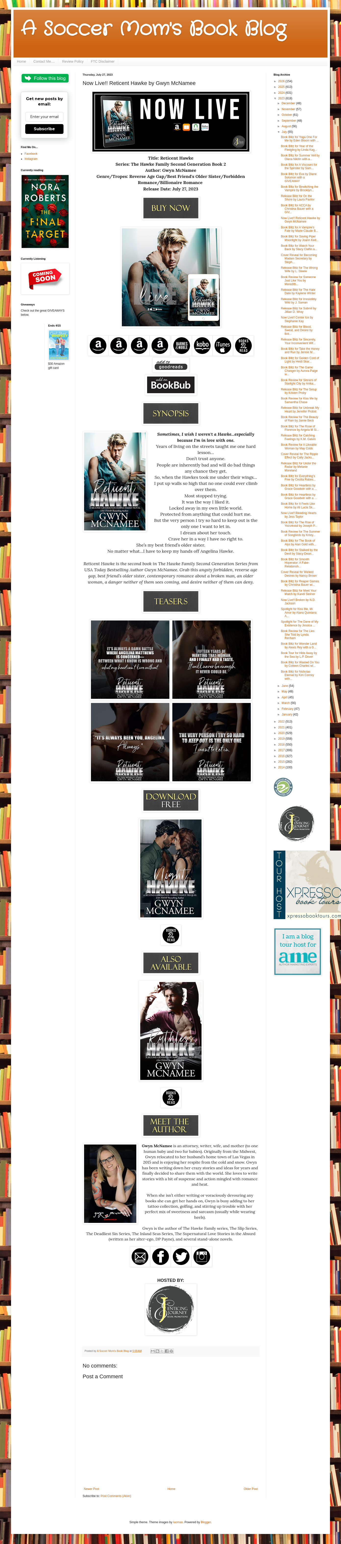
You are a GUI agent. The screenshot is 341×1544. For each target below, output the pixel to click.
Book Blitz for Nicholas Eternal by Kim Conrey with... (297, 675)
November (289, 109)
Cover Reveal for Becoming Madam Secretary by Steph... (299, 258)
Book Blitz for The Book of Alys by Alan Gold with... (298, 542)
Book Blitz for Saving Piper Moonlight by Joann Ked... (300, 238)
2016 (282, 756)
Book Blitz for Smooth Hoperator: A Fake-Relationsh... (295, 563)
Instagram (31, 159)
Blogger (206, 1522)
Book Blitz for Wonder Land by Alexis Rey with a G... (299, 645)
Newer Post (91, 1489)
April (285, 697)
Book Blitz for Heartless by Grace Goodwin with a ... (299, 487)
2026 (282, 81)
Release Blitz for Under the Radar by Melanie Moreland (298, 467)
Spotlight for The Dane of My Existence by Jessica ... (299, 623)
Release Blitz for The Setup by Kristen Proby (299, 391)
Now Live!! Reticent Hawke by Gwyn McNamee (300, 219)
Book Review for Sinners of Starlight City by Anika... (298, 381)
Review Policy (73, 61)
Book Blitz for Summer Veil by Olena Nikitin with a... (300, 157)
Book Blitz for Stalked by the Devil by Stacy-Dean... (299, 551)
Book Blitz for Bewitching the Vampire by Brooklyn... (299, 188)
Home (21, 61)
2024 (282, 92)
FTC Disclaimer (102, 61)
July (285, 132)
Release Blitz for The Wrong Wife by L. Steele (299, 269)
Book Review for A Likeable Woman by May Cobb (298, 446)
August (287, 126)
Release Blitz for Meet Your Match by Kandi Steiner (298, 592)
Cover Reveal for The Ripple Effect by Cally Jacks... (299, 455)
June (285, 686)
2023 (282, 98)
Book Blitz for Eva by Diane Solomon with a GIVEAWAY (298, 177)
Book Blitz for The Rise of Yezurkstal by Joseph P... (299, 524)
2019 (282, 738)
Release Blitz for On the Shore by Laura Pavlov (297, 197)
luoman (178, 1522)
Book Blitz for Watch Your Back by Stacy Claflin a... (299, 247)
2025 (282, 87)
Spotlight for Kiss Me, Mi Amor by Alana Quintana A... (298, 612)
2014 (282, 767)
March (286, 703)
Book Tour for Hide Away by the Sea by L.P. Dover (299, 654)
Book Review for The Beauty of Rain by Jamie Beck (299, 418)
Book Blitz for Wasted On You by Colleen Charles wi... (300, 664)
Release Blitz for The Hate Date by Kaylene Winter (298, 291)
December (289, 103)
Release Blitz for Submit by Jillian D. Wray (298, 310)
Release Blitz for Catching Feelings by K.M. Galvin (298, 437)
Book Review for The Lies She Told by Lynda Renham (298, 634)
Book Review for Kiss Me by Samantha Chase (299, 400)
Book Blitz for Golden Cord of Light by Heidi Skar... (300, 359)
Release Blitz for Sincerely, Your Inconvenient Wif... (298, 341)
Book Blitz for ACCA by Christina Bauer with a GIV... (297, 209)
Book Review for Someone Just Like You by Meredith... (298, 280)
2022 (282, 721)
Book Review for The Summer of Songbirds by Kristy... (300, 533)
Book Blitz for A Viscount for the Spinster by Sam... (299, 166)
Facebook (31, 153)
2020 (282, 733)
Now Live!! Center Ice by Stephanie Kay (297, 319)
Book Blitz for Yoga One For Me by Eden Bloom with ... (300, 138)
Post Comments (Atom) (116, 1496)
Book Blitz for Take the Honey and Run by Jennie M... (300, 350)
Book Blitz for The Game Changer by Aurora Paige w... (299, 371)
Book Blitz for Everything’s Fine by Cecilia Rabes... (298, 477)
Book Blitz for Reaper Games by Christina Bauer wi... (300, 583)
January (287, 714)
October (287, 115)
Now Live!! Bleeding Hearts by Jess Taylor (298, 514)
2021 (282, 727)
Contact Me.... (44, 61)
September (289, 120)
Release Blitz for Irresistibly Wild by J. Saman (298, 300)
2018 (282, 744)
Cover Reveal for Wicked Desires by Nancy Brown (299, 573)
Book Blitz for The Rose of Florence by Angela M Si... (300, 428)
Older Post (251, 1489)
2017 (282, 750)
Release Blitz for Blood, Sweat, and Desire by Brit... (297, 330)
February (288, 709)
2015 (282, 761)
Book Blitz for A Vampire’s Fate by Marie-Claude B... (299, 229)
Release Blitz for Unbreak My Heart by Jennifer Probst (300, 409)
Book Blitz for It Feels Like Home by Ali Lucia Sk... (298, 505)
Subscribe (44, 129)
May (285, 691)
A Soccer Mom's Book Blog (153, 29)
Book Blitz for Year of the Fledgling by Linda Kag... (299, 147)
